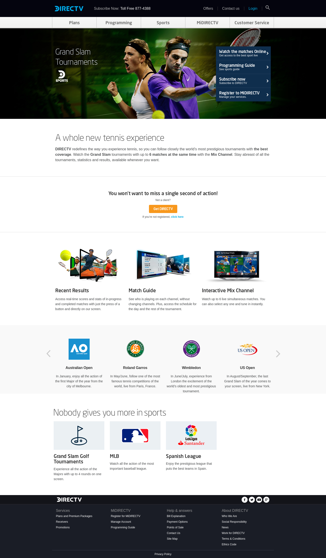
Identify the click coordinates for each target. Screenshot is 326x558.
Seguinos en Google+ (267, 500)
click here (177, 216)
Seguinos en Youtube (259, 500)
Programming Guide (123, 527)
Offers (208, 8)
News (225, 527)
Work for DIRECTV (233, 533)
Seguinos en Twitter (252, 500)
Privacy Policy (163, 554)
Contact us (230, 8)
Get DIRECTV (163, 208)
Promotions (63, 527)
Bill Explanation (176, 516)
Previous (49, 354)
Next (278, 354)
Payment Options (177, 521)
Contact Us (173, 533)
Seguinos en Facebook (245, 500)
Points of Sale (175, 527)
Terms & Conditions (233, 538)
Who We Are (229, 516)
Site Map (172, 538)
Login (253, 8)
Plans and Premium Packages (74, 516)
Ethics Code (229, 544)
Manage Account (121, 521)
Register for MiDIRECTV (125, 516)
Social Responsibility (234, 521)
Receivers (62, 521)
